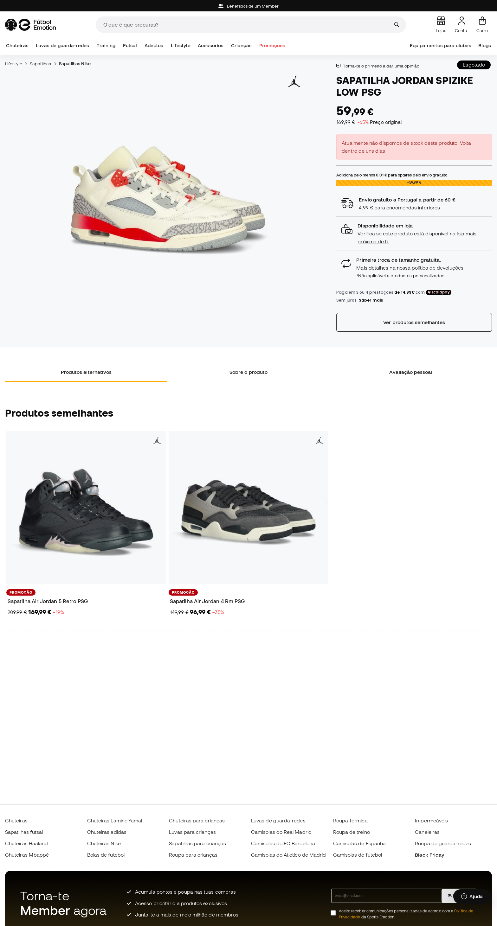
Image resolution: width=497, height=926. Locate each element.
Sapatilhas (40, 63)
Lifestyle (180, 45)
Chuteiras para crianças (197, 820)
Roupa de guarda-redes (443, 843)
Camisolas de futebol (357, 855)
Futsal (130, 45)
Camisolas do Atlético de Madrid (288, 855)
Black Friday (429, 855)
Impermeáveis (431, 820)
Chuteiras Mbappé (27, 855)
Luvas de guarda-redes (62, 45)
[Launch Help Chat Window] (472, 896)
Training (106, 45)
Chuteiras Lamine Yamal (114, 820)
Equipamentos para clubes (440, 45)
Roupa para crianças (193, 855)
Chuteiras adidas (106, 832)
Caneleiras (427, 832)
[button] (414, 234)
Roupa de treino (351, 832)
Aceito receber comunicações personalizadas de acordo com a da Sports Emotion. (406, 914)
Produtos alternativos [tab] (86, 372)
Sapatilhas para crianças (197, 843)
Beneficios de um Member (248, 6)
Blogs (484, 45)
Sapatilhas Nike (75, 63)
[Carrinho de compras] (482, 24)
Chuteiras (17, 45)
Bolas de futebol (106, 855)
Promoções (272, 45)
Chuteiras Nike (104, 843)
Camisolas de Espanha (359, 843)
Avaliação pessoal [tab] (410, 372)
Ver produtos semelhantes (414, 322)
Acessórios (210, 45)
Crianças (241, 45)
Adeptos (154, 45)
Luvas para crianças (192, 832)
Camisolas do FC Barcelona (283, 843)
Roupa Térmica (350, 820)
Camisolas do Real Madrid (281, 832)
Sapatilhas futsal (24, 832)
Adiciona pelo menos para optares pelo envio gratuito (391, 175)
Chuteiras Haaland (26, 843)
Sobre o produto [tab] (248, 372)
